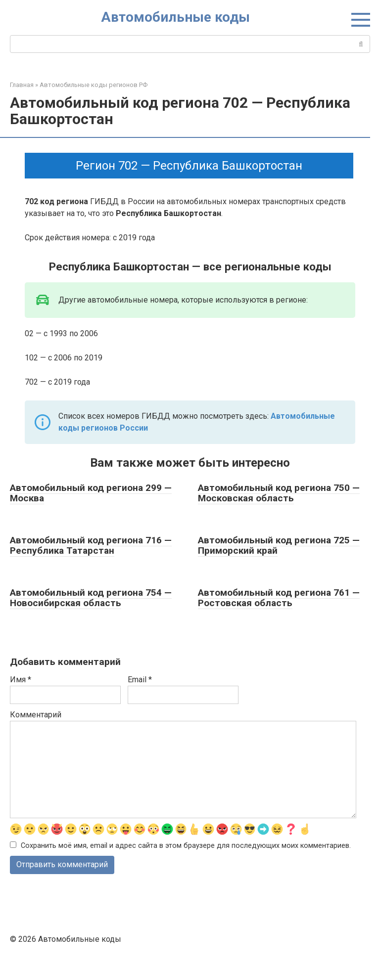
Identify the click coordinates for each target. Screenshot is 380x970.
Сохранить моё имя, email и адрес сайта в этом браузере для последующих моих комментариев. (186, 845)
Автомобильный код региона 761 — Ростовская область (279, 598)
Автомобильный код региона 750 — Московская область (279, 493)
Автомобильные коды (175, 17)
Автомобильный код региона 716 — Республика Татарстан (91, 545)
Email (140, 679)
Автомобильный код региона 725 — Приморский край (279, 545)
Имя (20, 679)
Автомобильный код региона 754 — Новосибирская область (91, 598)
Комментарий (35, 714)
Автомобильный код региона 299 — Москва (91, 493)
